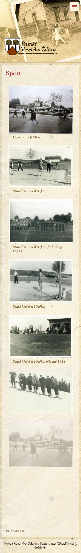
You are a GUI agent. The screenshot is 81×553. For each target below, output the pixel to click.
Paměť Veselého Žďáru (20, 544)
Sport (13, 73)
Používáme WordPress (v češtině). (55, 546)
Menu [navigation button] (74, 6)
